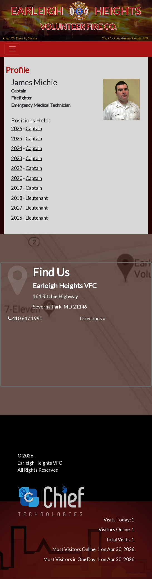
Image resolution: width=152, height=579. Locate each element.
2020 (16, 178)
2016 (16, 218)
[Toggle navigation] (12, 48)
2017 (16, 208)
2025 (16, 138)
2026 (16, 128)
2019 (16, 188)
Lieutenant (37, 198)
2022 (16, 168)
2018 (16, 198)
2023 (16, 158)
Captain (34, 128)
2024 (16, 148)
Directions (93, 318)
